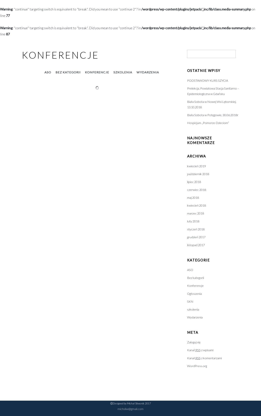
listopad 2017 (196, 245)
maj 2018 (193, 197)
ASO (47, 72)
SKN (190, 301)
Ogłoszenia (194, 293)
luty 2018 (193, 221)
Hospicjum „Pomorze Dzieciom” (208, 123)
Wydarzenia (147, 72)
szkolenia (122, 72)
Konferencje (97, 72)
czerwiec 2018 (196, 189)
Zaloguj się (193, 342)
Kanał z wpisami (200, 350)
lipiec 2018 (194, 182)
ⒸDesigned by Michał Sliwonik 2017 (130, 403)
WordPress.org (197, 366)
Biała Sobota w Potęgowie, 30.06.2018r (212, 115)
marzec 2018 (195, 213)
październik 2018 (198, 174)
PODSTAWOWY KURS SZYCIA (207, 80)
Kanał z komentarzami (204, 358)
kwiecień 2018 (196, 205)
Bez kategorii (68, 72)
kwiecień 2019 (196, 166)
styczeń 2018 (196, 229)
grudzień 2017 (196, 237)
